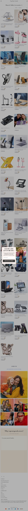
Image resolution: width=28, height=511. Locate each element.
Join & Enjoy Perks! (8, 260)
